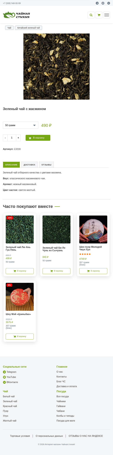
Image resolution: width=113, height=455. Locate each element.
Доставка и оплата (66, 386)
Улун (5, 416)
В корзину (36, 138)
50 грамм (10, 125)
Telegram (9, 372)
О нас (59, 372)
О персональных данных (49, 436)
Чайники (61, 401)
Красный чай (10, 406)
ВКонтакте (10, 382)
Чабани (60, 411)
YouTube (9, 377)
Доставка (29, 165)
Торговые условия (20, 436)
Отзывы (46, 165)
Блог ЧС (60, 381)
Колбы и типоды (65, 416)
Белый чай (9, 396)
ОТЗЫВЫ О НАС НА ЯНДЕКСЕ (86, 436)
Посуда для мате (65, 420)
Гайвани (60, 406)
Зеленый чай (10, 401)
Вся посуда (62, 396)
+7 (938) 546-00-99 (12, 3)
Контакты (61, 376)
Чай (9, 28)
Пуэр (5, 411)
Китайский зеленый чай (28, 28)
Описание (11, 165)
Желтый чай (9, 420)
